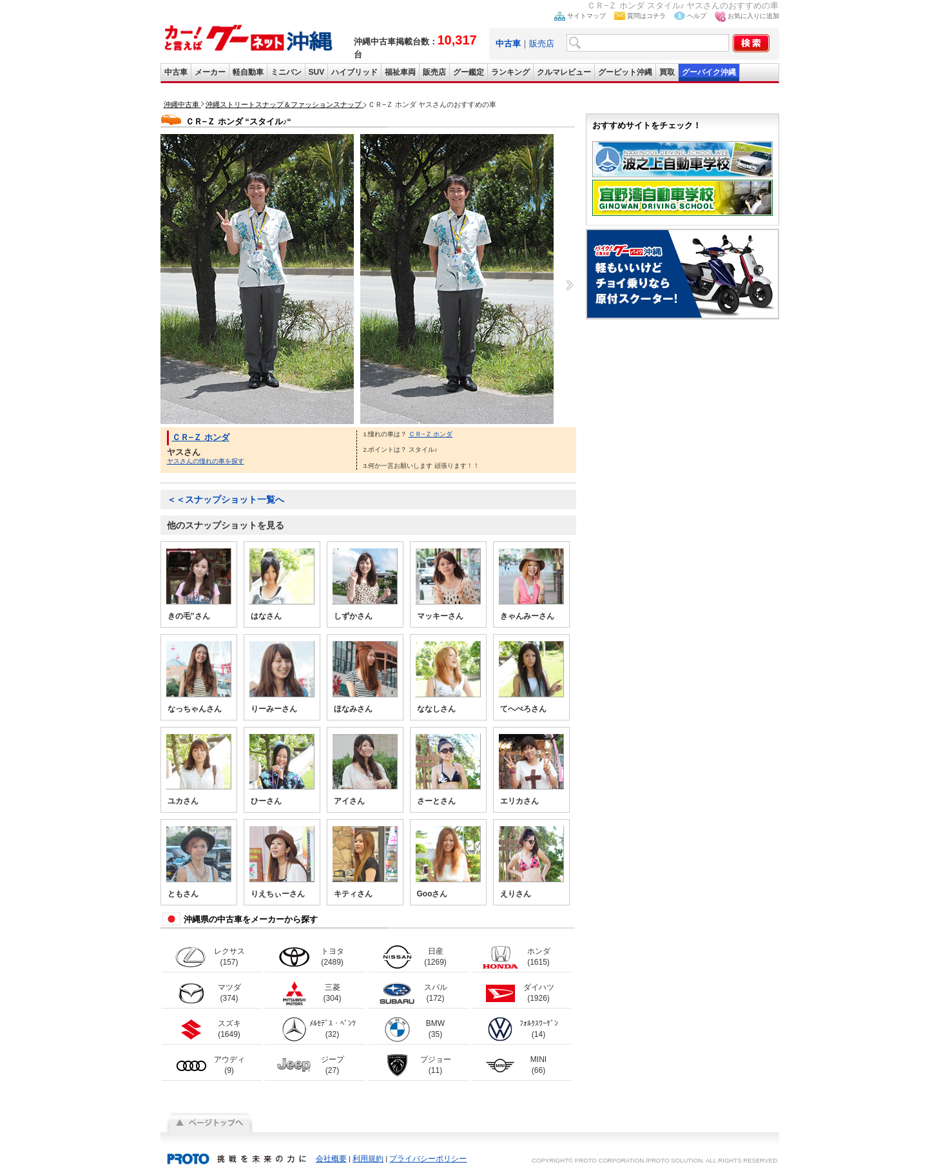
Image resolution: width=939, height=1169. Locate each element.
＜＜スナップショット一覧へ (225, 499)
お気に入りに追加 (753, 15)
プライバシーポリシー (428, 1159)
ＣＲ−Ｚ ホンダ (200, 437)
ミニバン (286, 72)
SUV (317, 72)
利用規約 (368, 1159)
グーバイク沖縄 (709, 72)
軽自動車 (248, 72)
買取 (667, 72)
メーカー (210, 72)
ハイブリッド (354, 72)
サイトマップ (586, 15)
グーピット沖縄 (625, 72)
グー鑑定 (468, 72)
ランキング (510, 72)
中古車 (176, 72)
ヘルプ (696, 15)
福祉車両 (400, 72)
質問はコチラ (646, 15)
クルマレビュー (564, 72)
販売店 (541, 43)
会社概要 (331, 1159)
